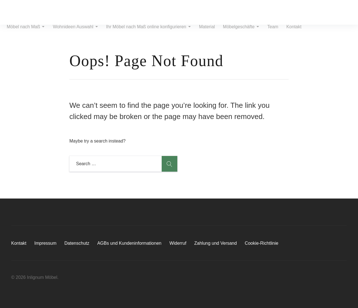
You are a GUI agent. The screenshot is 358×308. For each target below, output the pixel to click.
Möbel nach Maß (26, 31)
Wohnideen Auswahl (74, 31)
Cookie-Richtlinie (261, 243)
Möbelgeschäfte (236, 31)
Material (203, 31)
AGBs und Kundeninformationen (129, 243)
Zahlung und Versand (215, 243)
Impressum (45, 243)
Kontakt (285, 31)
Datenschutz (76, 243)
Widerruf (177, 243)
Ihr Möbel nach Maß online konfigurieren (145, 31)
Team (266, 31)
